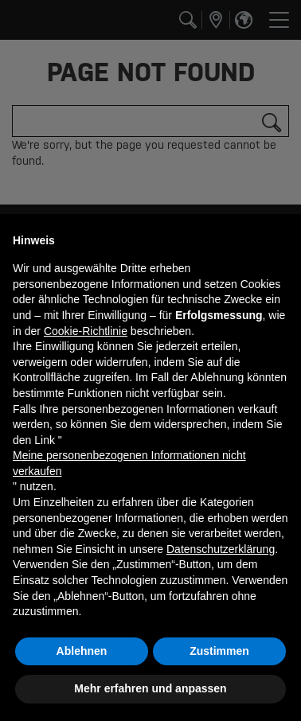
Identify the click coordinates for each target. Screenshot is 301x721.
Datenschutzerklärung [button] (220, 549)
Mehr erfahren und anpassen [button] (150, 688)
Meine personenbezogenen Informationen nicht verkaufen (129, 463)
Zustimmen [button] (219, 651)
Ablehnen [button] (82, 651)
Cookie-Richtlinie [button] (85, 331)
